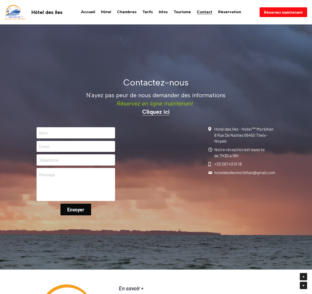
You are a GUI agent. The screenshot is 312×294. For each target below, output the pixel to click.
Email (44, 146)
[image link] (15, 12)
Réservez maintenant (283, 12)
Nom (43, 132)
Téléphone (48, 160)
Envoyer (75, 209)
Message (47, 174)
